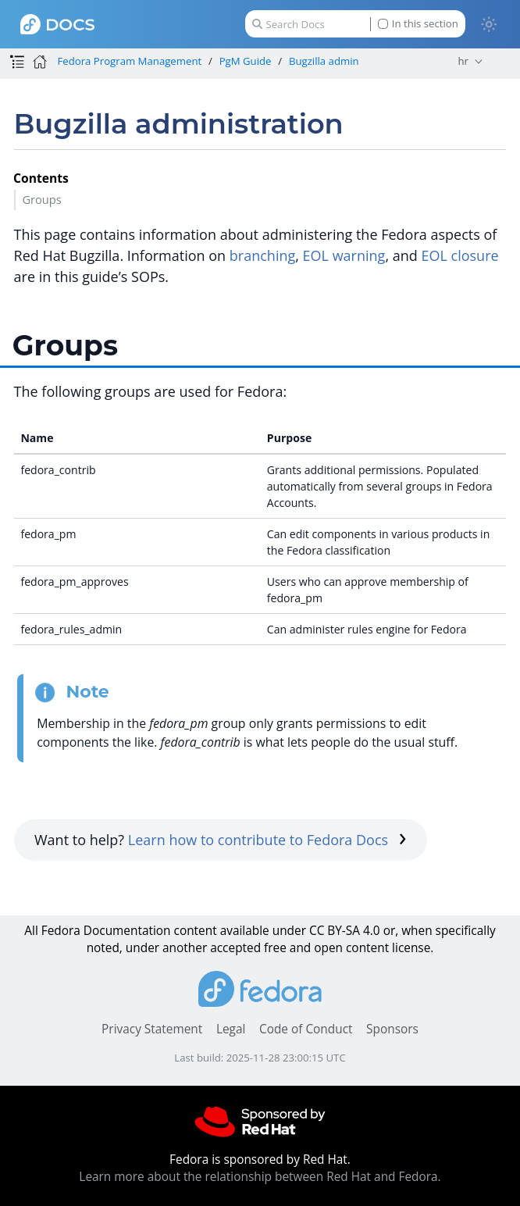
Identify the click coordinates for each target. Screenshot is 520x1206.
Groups (41, 199)
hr (463, 61)
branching (262, 255)
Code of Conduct (306, 1029)
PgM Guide (245, 61)
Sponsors (392, 1029)
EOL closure (459, 255)
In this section (418, 23)
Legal (230, 1029)
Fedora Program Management (129, 61)
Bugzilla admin (324, 61)
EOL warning (344, 255)
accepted (235, 948)
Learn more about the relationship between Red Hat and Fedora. (259, 1177)
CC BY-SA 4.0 (344, 930)
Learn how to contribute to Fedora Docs (267, 839)
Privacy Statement (152, 1029)
